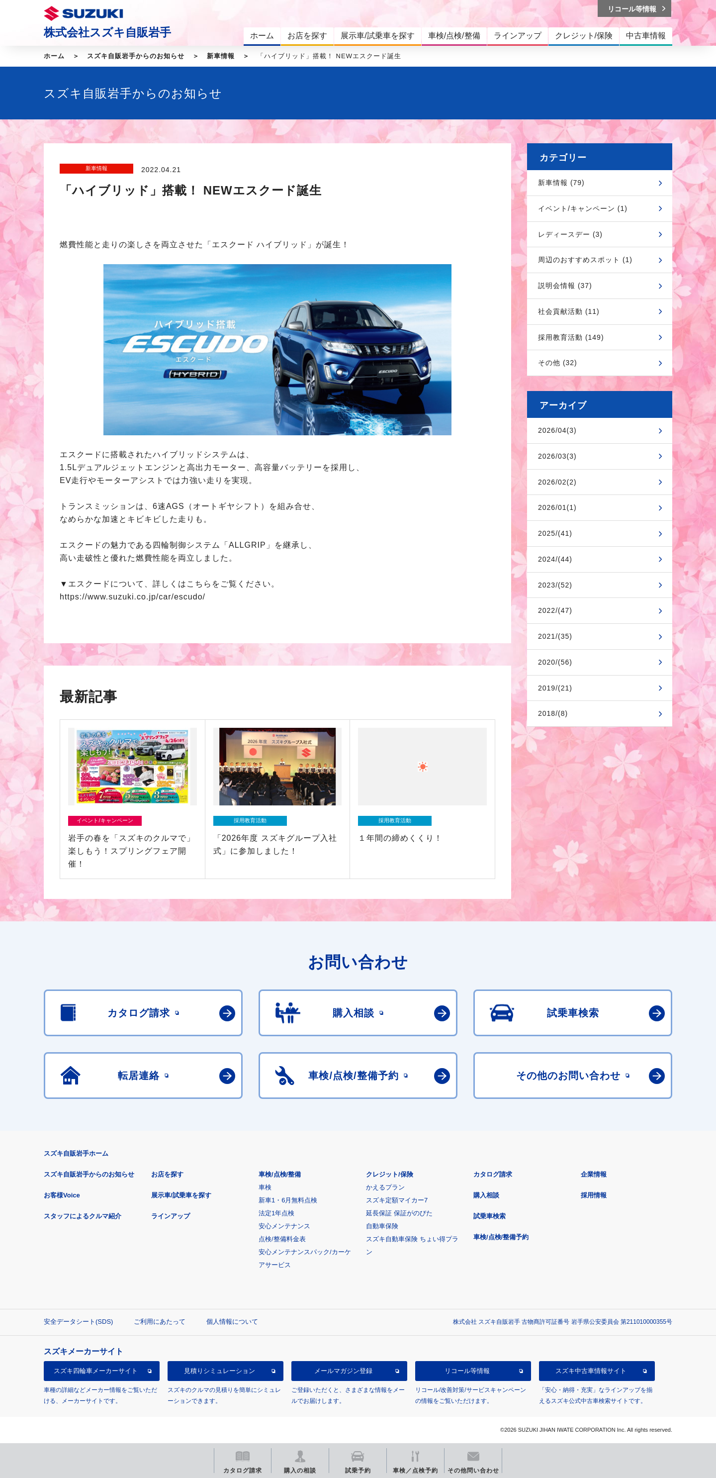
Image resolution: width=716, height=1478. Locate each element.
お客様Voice (62, 1195)
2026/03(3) (557, 456)
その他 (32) (557, 363)
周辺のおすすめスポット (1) (585, 260)
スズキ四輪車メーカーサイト (96, 1371)
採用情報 (594, 1195)
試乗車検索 (489, 1216)
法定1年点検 (276, 1213)
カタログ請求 (492, 1174)
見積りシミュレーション (219, 1371)
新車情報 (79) (561, 183)
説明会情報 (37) (565, 286)
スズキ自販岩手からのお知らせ (135, 56)
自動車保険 (382, 1226)
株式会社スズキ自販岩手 (107, 32)
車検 (265, 1187)
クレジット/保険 (389, 1174)
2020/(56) (555, 662)
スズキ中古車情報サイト (590, 1371)
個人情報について (232, 1321)
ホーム (54, 56)
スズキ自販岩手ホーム (76, 1153)
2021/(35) (555, 636)
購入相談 (486, 1195)
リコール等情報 (467, 1371)
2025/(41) (555, 533)
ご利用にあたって (159, 1321)
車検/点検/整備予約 (501, 1237)
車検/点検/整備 (280, 1174)
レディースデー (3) (570, 234)
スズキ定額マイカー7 (397, 1200)
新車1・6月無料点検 (288, 1200)
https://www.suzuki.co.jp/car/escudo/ (132, 596)
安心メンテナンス (284, 1226)
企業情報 (594, 1174)
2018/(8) (553, 713)
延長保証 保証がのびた (399, 1213)
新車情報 (221, 56)
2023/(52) (555, 585)
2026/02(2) (557, 482)
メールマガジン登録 (343, 1371)
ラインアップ (170, 1216)
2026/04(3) (557, 430)
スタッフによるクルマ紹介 (82, 1216)
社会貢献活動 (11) (569, 311)
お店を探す (167, 1174)
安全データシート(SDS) (78, 1321)
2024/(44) (555, 559)
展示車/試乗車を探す (181, 1195)
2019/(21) (555, 688)
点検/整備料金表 (282, 1239)
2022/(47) (555, 610)
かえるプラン (385, 1187)
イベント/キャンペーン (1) (582, 208)
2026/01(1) (557, 507)
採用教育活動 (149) (571, 337)
